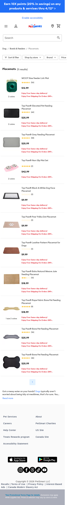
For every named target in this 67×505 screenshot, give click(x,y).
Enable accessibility (32, 18)
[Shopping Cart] (58, 26)
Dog (4, 48)
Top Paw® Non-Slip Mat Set (35, 160)
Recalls (5, 484)
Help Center (9, 430)
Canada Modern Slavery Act (23, 487)
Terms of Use (18, 484)
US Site (40, 430)
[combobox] (32, 37)
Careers (7, 423)
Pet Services (10, 416)
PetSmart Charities (46, 423)
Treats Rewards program (16, 437)
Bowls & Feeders (17, 48)
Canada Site (42, 437)
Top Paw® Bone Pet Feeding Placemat (40, 328)
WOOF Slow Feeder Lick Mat (35, 78)
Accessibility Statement (15, 443)
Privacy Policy (36, 484)
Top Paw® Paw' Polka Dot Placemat (39, 216)
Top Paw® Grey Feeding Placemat (38, 134)
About (39, 416)
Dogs (37, 391)
